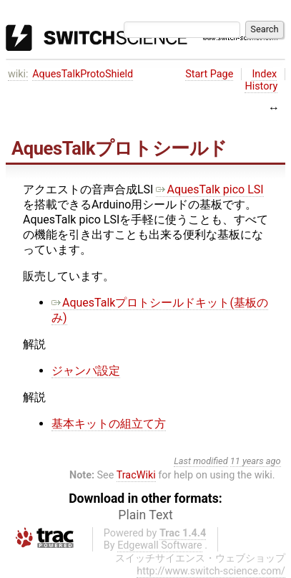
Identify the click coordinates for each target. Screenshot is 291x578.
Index (264, 74)
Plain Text (145, 515)
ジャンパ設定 (85, 370)
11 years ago (255, 461)
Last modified (201, 461)
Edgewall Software (159, 545)
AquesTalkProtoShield (82, 74)
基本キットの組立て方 (108, 423)
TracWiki (136, 475)
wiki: (18, 74)
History (261, 86)
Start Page (209, 74)
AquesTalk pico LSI (209, 189)
